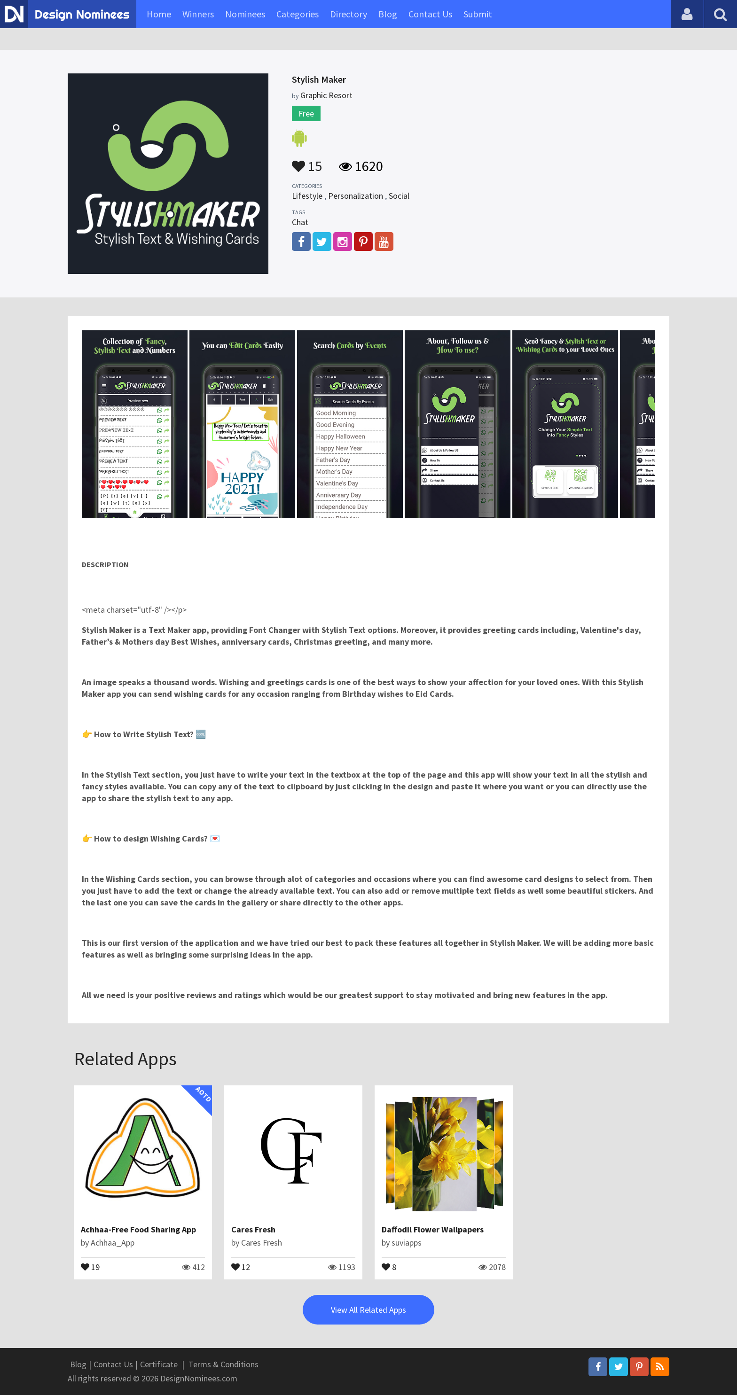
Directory (348, 14)
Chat (300, 222)
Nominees (245, 14)
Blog (387, 14)
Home (159, 14)
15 (307, 161)
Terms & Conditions (223, 1364)
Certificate (159, 1364)
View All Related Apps (368, 1309)
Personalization (355, 195)
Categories (297, 14)
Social (399, 195)
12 (240, 1266)
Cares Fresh (253, 1229)
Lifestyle (307, 195)
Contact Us (430, 14)
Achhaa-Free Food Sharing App (138, 1229)
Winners (198, 14)
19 (90, 1266)
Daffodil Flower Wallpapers (433, 1229)
